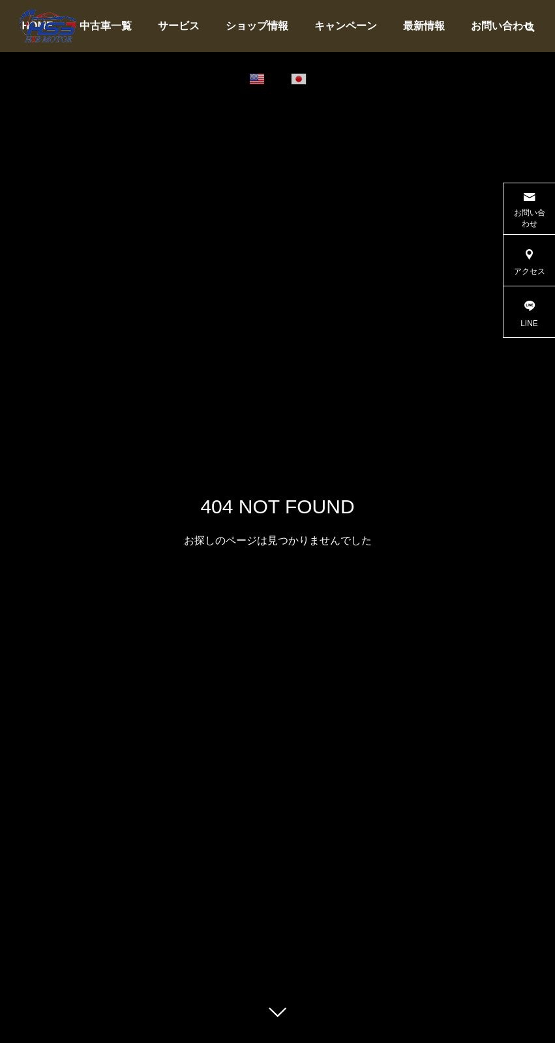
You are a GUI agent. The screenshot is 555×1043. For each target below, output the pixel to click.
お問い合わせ (502, 25)
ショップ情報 (257, 25)
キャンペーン (345, 25)
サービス (179, 25)
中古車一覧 (106, 25)
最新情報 (424, 25)
